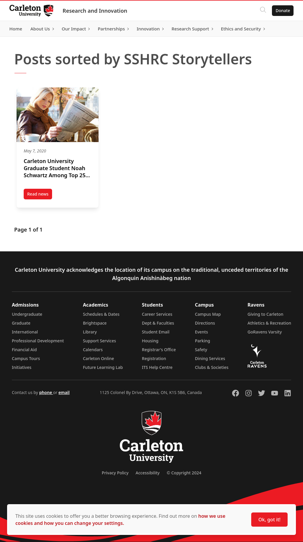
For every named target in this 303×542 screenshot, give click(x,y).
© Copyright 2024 (184, 473)
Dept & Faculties (158, 323)
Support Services (99, 341)
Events (201, 332)
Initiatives (21, 367)
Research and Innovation (95, 10)
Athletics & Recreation (269, 323)
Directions (205, 323)
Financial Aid (24, 349)
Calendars (93, 349)
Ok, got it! (269, 519)
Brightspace (95, 323)
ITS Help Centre (157, 367)
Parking (202, 341)
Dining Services (210, 358)
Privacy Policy (115, 473)
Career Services (157, 314)
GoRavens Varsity (265, 332)
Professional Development (38, 341)
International (25, 332)
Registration (154, 358)
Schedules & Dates (101, 314)
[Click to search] (263, 10)
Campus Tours (26, 358)
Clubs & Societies (211, 367)
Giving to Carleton (265, 314)
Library (90, 332)
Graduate (21, 323)
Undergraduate (27, 314)
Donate (282, 10)
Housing (150, 341)
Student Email (156, 332)
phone (46, 392)
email (64, 392)
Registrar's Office (159, 349)
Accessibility (147, 473)
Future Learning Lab (103, 367)
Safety (201, 349)
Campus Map (208, 314)
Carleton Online (98, 358)
